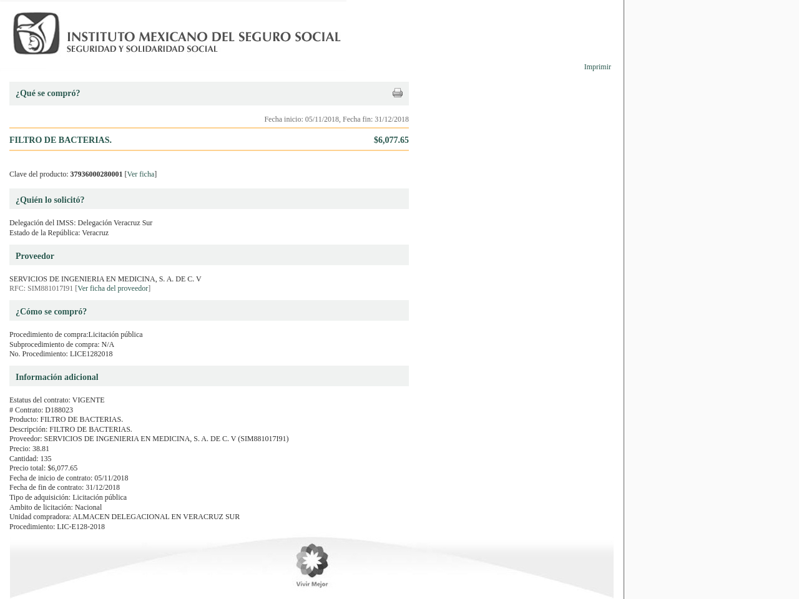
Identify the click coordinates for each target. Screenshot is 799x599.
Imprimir (597, 66)
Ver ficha (141, 174)
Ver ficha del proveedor (112, 288)
